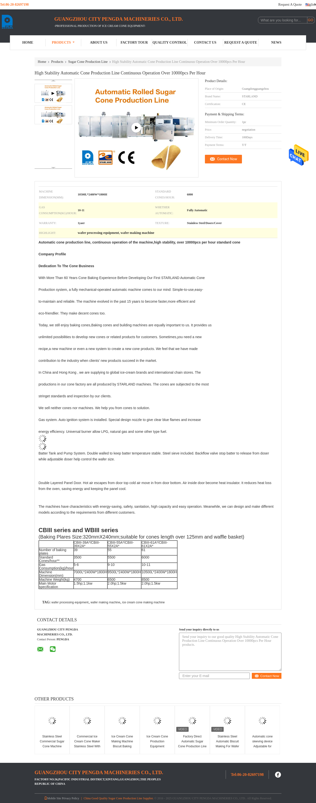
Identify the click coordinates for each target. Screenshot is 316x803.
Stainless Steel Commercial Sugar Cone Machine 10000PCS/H (52, 744)
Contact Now (227, 159)
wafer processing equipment (69, 602)
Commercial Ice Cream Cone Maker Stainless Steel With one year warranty (87, 744)
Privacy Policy (70, 798)
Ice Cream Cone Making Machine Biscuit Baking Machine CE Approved (122, 746)
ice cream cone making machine (143, 602)
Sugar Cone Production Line (88, 62)
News (276, 42)
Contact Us (205, 42)
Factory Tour (134, 42)
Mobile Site (52, 798)
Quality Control (170, 42)
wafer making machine (105, 602)
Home (27, 42)
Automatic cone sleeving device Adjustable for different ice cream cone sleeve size (262, 746)
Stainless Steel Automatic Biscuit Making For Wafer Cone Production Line (227, 744)
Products (63, 42)
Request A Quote (290, 4)
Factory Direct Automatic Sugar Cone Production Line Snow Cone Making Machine (192, 746)
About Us (98, 42)
